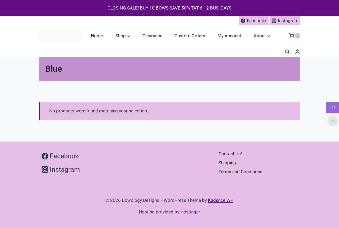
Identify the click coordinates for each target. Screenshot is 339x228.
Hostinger (190, 212)
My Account (229, 35)
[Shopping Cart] (294, 35)
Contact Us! (230, 153)
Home (97, 35)
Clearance (152, 35)
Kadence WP (220, 200)
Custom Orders (190, 35)
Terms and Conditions (240, 171)
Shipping (227, 162)
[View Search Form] (287, 52)
